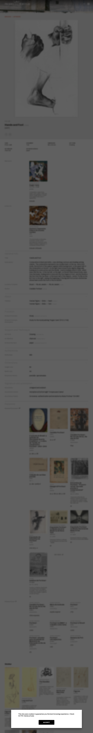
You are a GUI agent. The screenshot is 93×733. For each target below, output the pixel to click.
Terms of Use (29, 716)
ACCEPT (46, 722)
